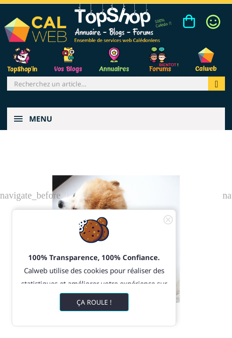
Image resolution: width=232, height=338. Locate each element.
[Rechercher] (107, 84)
